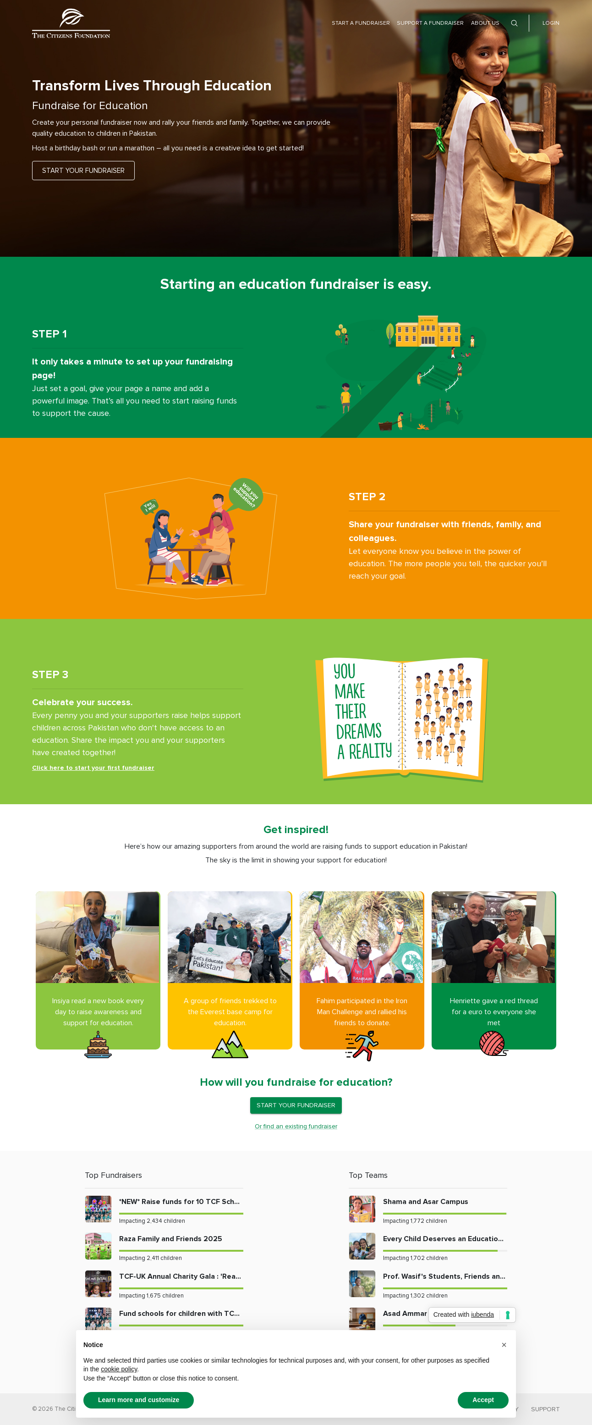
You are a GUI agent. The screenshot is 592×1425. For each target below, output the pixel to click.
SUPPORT (545, 1409)
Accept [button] (483, 1399)
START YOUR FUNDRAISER (83, 170)
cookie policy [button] (119, 1369)
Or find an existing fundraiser (296, 1126)
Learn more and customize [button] (138, 1399)
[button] (504, 1344)
